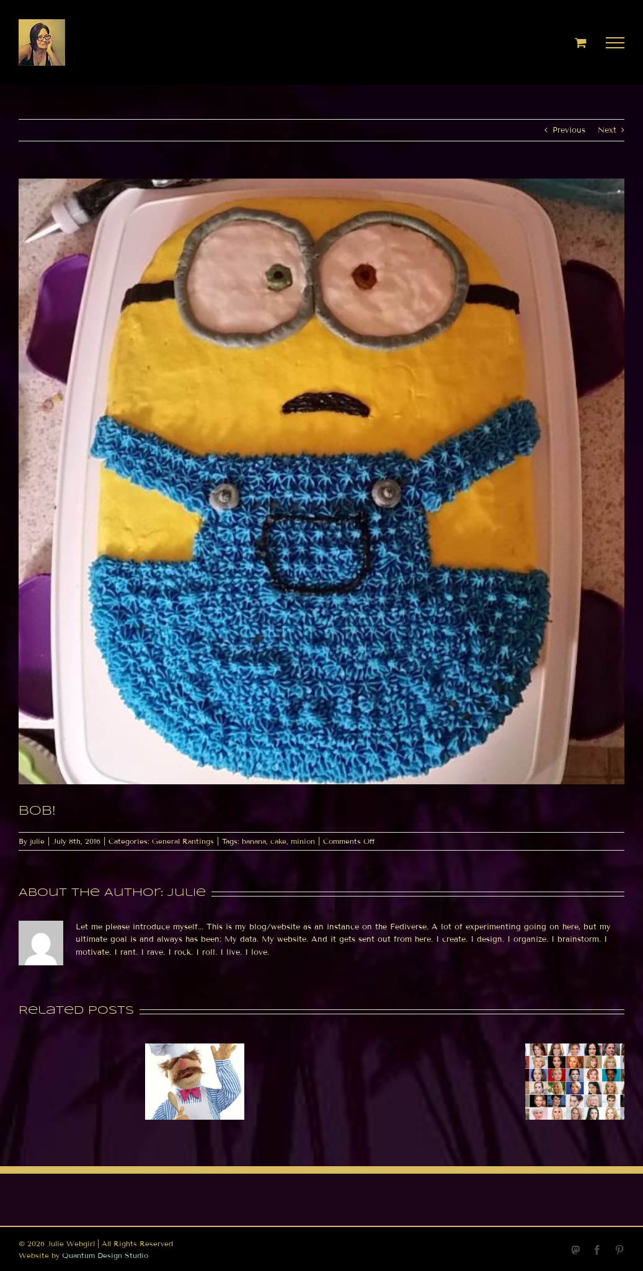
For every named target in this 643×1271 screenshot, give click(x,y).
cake (278, 841)
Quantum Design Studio (105, 1255)
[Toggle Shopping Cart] (581, 42)
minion (303, 841)
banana (254, 841)
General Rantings (183, 841)
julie (37, 841)
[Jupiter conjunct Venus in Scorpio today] (574, 1048)
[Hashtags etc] (194, 1048)
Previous (568, 130)
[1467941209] (321, 481)
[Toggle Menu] (615, 42)
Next (607, 130)
